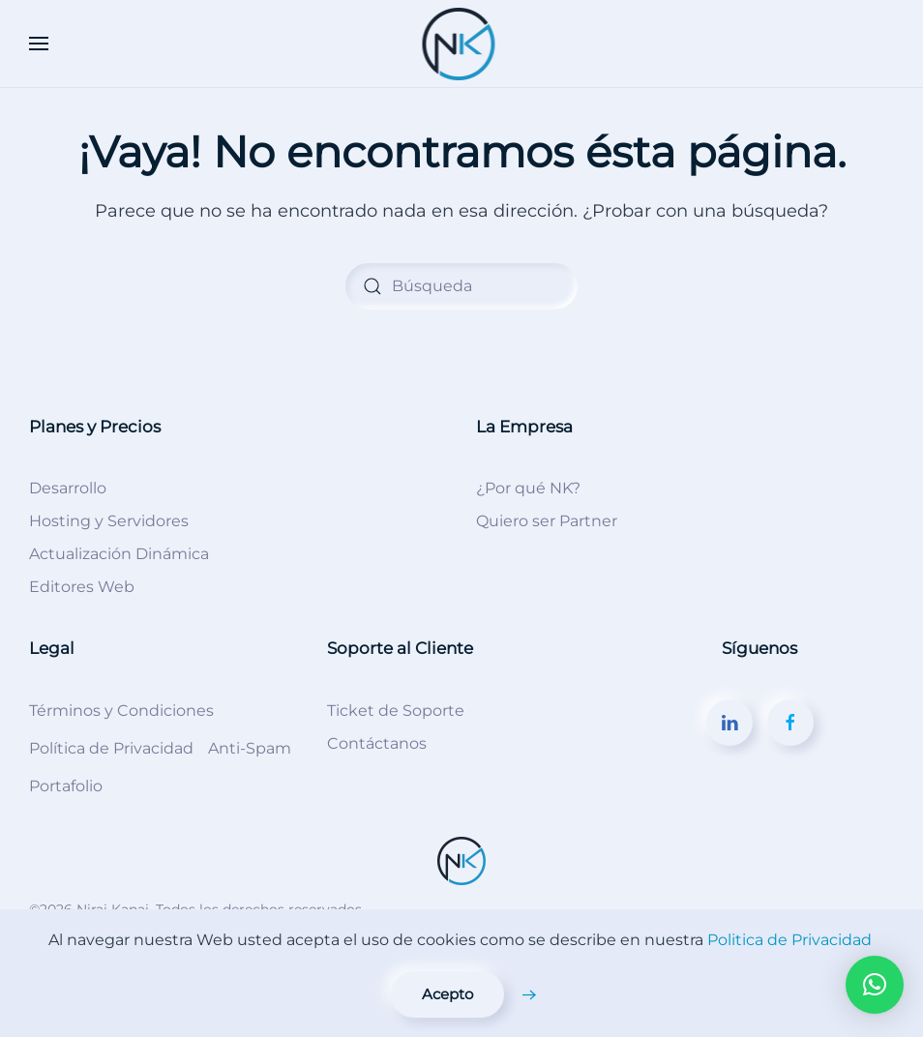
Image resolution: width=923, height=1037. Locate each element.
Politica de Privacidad (789, 940)
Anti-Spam (249, 748)
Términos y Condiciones (121, 710)
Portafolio (66, 786)
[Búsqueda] (461, 286)
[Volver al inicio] (462, 43)
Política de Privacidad (111, 748)
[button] (38, 43)
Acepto (447, 994)
